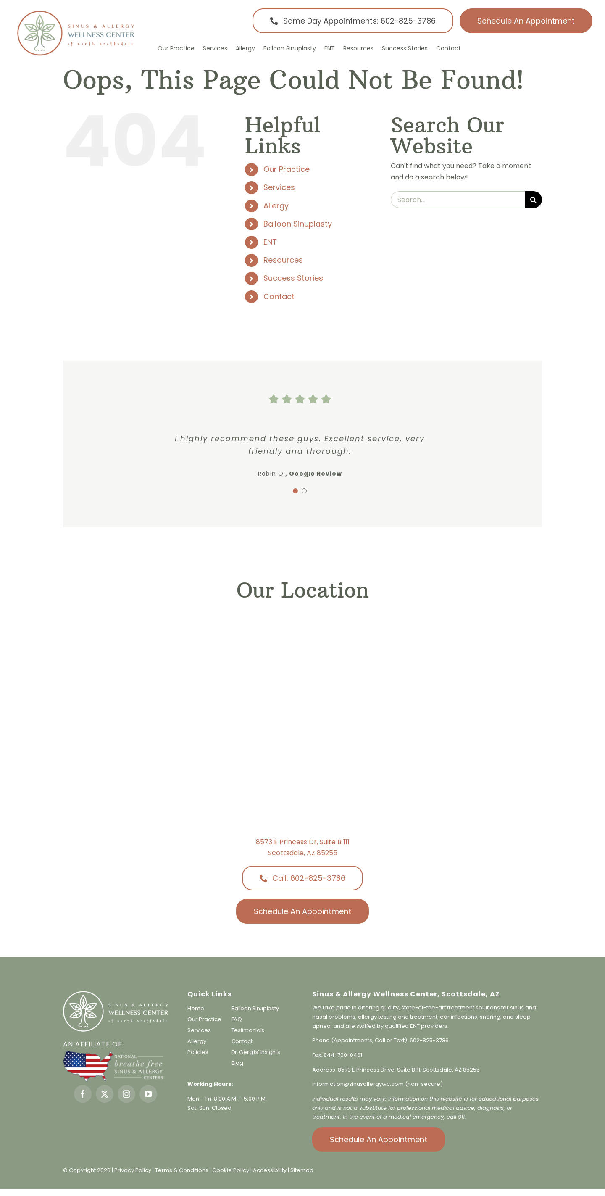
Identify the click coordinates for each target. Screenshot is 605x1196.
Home (195, 1008)
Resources (283, 260)
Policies (197, 1052)
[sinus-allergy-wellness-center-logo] (76, 12)
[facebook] (83, 1094)
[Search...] (458, 199)
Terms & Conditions (182, 1170)
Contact (279, 296)
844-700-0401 (343, 1055)
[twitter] (104, 1094)
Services (279, 187)
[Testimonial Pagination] (295, 490)
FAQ (236, 1019)
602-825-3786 (429, 1040)
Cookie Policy (231, 1170)
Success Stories (293, 278)
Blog (237, 1063)
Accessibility (270, 1170)
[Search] (533, 199)
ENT (270, 242)
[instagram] (126, 1094)
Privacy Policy (132, 1170)
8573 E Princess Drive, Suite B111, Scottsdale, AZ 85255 (409, 1070)
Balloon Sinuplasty (297, 224)
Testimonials (247, 1030)
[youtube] (148, 1094)
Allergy (276, 205)
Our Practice (286, 169)
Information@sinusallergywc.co (355, 1084)
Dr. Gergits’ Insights (255, 1052)
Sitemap (301, 1170)
